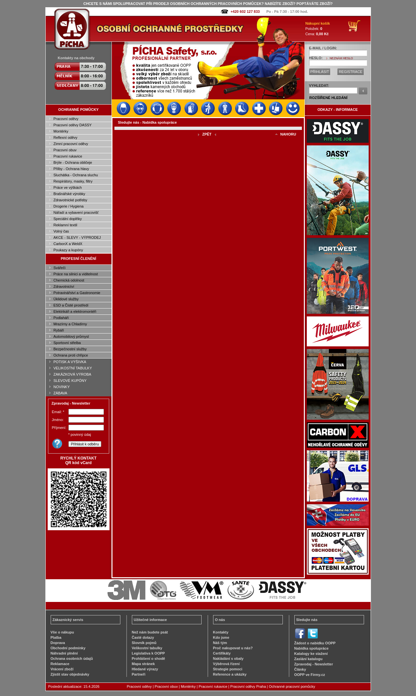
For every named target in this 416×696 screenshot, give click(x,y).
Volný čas (61, 231)
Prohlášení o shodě (148, 658)
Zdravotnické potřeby (70, 200)
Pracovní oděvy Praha (248, 686)
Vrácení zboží (62, 669)
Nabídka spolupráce (311, 648)
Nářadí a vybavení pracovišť (76, 212)
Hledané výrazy (145, 669)
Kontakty (221, 632)
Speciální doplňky (68, 219)
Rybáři (59, 330)
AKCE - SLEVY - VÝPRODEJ (77, 237)
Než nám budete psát (150, 632)
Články (300, 669)
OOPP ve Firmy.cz (309, 675)
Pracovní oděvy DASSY (73, 125)
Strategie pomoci (227, 669)
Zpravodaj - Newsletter (313, 664)
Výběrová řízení (226, 664)
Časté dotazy (143, 637)
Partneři (139, 674)
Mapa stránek (143, 664)
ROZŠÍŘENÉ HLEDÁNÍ (328, 98)
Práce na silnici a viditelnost (76, 274)
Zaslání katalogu (308, 659)
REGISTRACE (350, 72)
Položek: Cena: (318, 28)
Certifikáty (222, 653)
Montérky (61, 131)
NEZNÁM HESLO (341, 58)
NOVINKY (62, 387)
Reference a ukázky (230, 674)
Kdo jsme (221, 637)
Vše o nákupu (62, 632)
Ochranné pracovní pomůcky (292, 686)
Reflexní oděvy (66, 137)
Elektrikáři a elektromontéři (75, 311)
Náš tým (220, 643)
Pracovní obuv (65, 150)
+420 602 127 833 (245, 11)
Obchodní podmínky (68, 648)
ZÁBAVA (60, 393)
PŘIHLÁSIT (319, 72)
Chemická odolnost (69, 280)
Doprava (58, 643)
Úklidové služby (66, 299)
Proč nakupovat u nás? (233, 648)
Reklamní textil (65, 225)
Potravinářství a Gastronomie (77, 293)
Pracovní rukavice (68, 156)
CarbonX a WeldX (68, 244)
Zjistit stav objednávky (70, 674)
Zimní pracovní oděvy (71, 144)
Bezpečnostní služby (70, 349)
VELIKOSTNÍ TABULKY (73, 368)
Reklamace (60, 664)
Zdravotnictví (64, 286)
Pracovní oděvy (66, 119)
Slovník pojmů (144, 643)
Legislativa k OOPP (148, 653)
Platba (56, 637)
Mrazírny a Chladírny (70, 324)
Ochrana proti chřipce (71, 355)
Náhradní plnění (64, 653)
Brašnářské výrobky (70, 194)
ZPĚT (206, 134)
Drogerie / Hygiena (69, 206)
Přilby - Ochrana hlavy (71, 169)
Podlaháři (61, 318)
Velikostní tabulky (147, 648)
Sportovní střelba (67, 343)
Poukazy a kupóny (68, 250)
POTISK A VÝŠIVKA (70, 362)
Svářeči (60, 268)
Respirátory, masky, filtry (73, 181)
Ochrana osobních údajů (72, 658)
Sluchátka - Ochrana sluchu (76, 175)
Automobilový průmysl (71, 336)
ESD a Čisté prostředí (71, 305)
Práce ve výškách (68, 187)
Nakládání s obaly (228, 658)
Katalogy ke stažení (311, 654)
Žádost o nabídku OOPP (315, 643)
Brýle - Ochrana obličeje (73, 162)
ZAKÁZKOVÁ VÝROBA (72, 374)
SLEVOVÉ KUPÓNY (70, 381)
